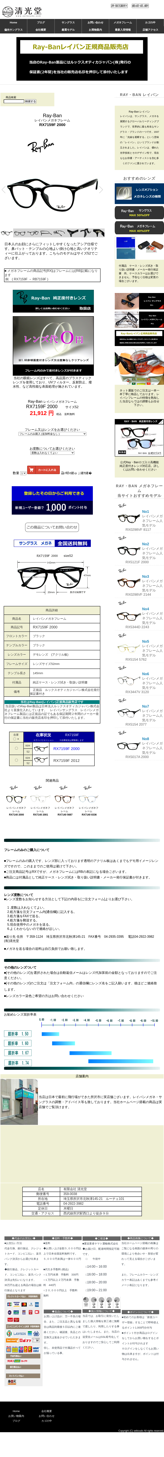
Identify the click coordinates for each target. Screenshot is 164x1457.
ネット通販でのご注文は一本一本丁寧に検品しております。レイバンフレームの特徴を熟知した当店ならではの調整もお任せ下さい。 (139, 398)
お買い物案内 (16, 1415)
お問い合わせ (95, 22)
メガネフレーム (123, 22)
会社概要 (40, 29)
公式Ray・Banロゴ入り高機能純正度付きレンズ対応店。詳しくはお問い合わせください (139, 466)
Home (13, 22)
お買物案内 (95, 29)
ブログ (41, 22)
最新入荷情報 (123, 29)
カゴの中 (150, 22)
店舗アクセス (150, 29)
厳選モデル (68, 29)
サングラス (68, 22)
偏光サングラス (13, 29)
